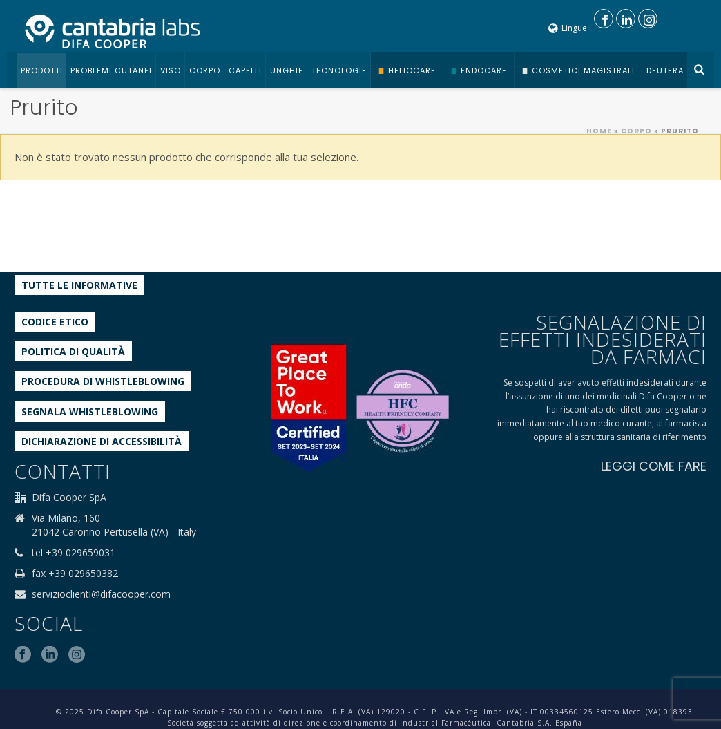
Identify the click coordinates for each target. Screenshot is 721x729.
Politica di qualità (73, 351)
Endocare (484, 70)
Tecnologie (339, 70)
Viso (170, 70)
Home (599, 131)
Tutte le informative (79, 285)
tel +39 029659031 (73, 553)
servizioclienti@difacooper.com (101, 594)
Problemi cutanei (111, 70)
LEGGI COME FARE (653, 466)
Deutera (665, 70)
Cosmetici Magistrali (583, 70)
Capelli (245, 70)
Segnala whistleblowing (89, 411)
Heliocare (412, 70)
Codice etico (54, 321)
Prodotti (42, 70)
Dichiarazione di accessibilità (101, 441)
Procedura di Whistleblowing (102, 381)
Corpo (204, 70)
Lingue (567, 28)
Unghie (286, 70)
